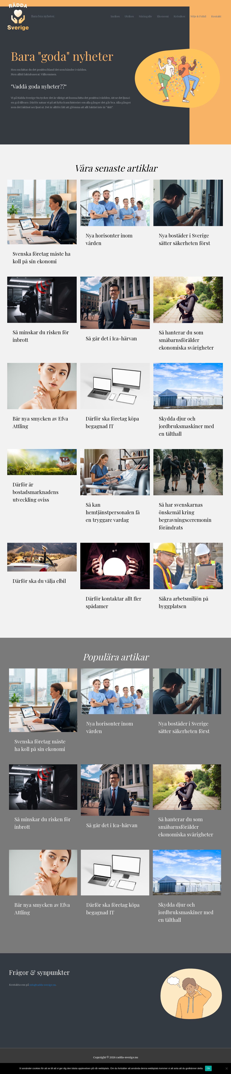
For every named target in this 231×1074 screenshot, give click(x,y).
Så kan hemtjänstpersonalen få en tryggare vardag (114, 512)
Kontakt (216, 14)
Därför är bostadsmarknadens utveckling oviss (37, 492)
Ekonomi (163, 14)
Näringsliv (145, 14)
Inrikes (115, 14)
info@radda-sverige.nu (44, 992)
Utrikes (129, 14)
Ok (208, 1068)
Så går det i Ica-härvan (113, 338)
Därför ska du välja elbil (41, 580)
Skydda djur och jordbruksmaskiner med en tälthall (188, 426)
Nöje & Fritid (198, 14)
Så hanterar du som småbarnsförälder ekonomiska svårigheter (188, 340)
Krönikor (179, 14)
